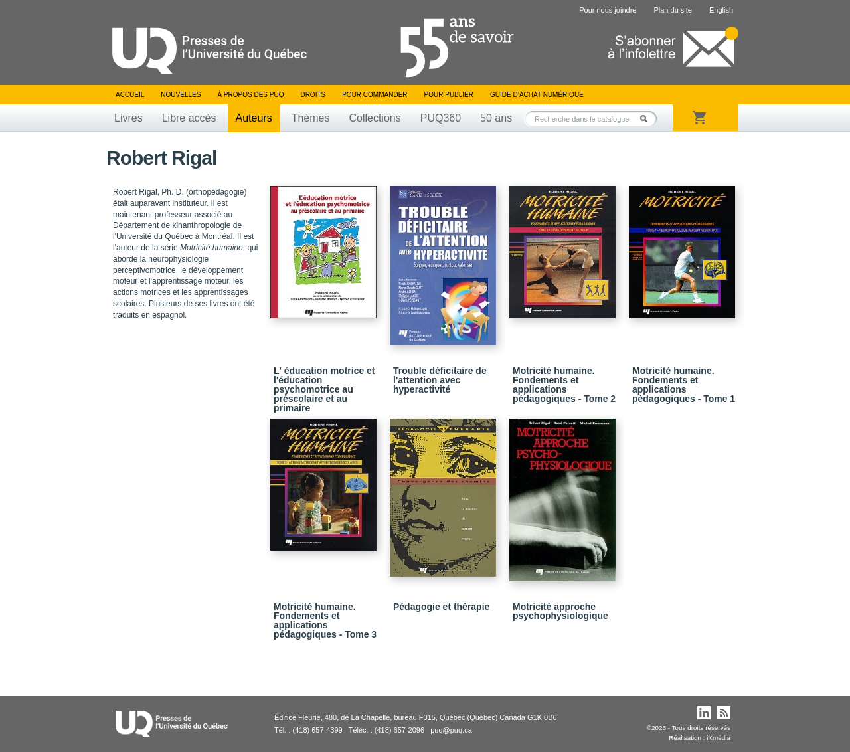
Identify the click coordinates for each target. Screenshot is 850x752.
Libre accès (189, 118)
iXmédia (718, 737)
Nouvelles (181, 94)
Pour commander (374, 94)
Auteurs (254, 118)
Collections (374, 118)
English (721, 10)
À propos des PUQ (250, 94)
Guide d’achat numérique (537, 94)
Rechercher (647, 118)
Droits (312, 94)
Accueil (130, 94)
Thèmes (311, 118)
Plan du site (672, 10)
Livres (128, 118)
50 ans (496, 118)
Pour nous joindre (607, 10)
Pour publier (448, 94)
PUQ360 (440, 118)
